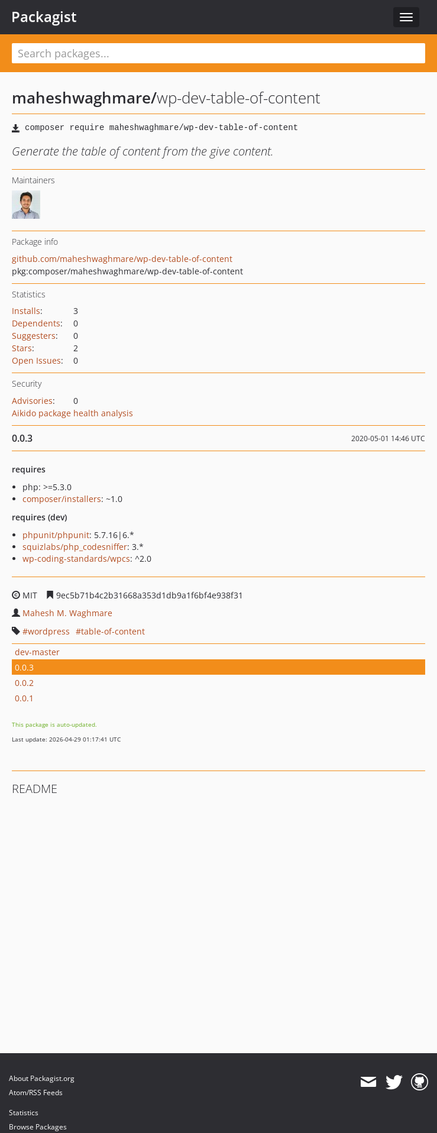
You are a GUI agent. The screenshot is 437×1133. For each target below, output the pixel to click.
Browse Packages (38, 1127)
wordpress (49, 631)
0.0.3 (24, 667)
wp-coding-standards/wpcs (76, 558)
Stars (22, 348)
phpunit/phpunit (55, 534)
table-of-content (113, 631)
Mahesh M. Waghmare (67, 613)
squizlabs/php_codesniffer (74, 546)
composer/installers (61, 498)
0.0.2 (24, 682)
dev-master (37, 652)
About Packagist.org (42, 1078)
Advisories (32, 400)
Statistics (23, 1113)
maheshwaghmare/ (84, 97)
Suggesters (34, 335)
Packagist (44, 16)
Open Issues (36, 360)
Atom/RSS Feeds (36, 1092)
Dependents (36, 323)
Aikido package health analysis (72, 413)
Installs (26, 310)
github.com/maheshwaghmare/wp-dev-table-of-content (122, 258)
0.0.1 (24, 698)
